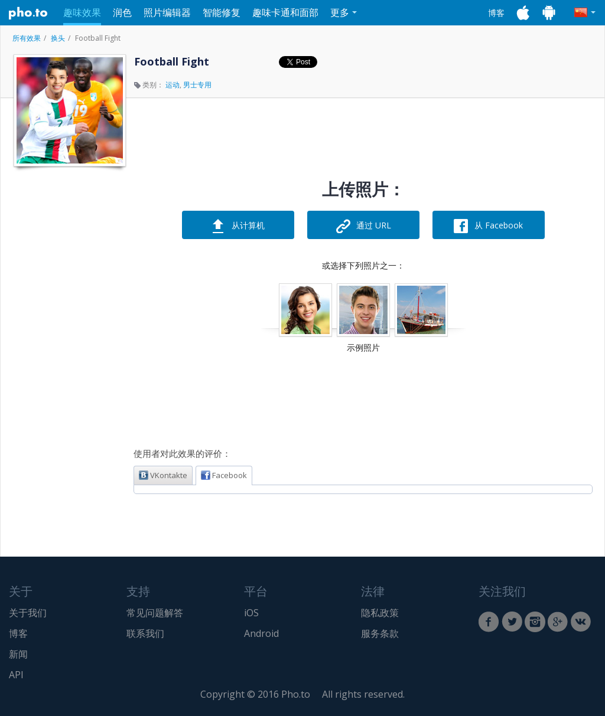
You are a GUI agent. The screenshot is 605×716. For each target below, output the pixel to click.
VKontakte (163, 475)
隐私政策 (380, 612)
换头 (58, 38)
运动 (172, 85)
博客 (496, 12)
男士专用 (197, 85)
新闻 (18, 654)
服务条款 (380, 633)
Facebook (224, 475)
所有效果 (26, 38)
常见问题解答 (154, 612)
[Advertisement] (68, 350)
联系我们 (145, 633)
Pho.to (28, 12)
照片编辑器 (167, 12)
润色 (122, 12)
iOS (251, 612)
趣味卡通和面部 (285, 12)
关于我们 (28, 612)
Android (261, 633)
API (16, 674)
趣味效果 (82, 12)
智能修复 (221, 12)
